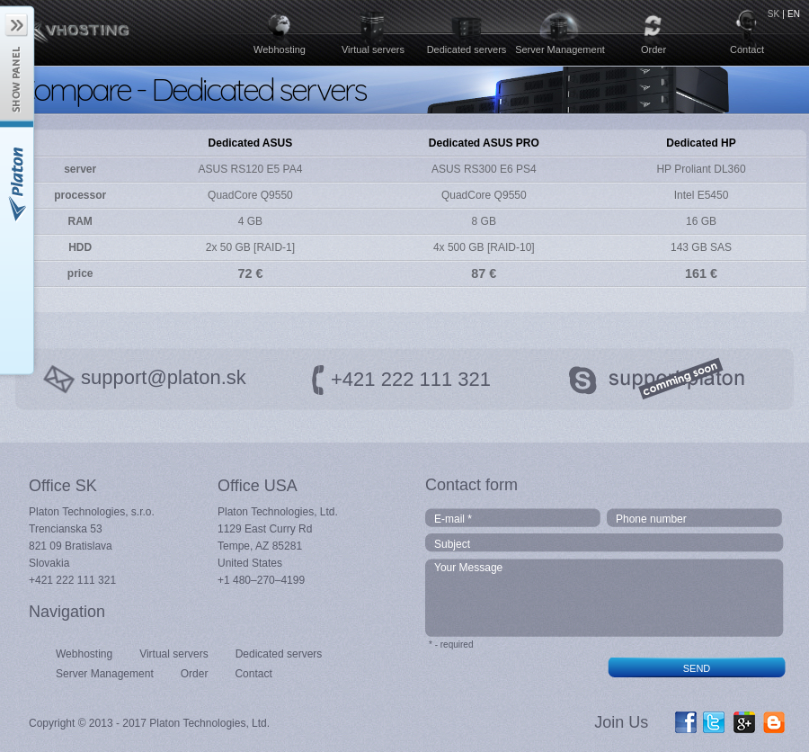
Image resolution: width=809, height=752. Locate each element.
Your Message (605, 598)
